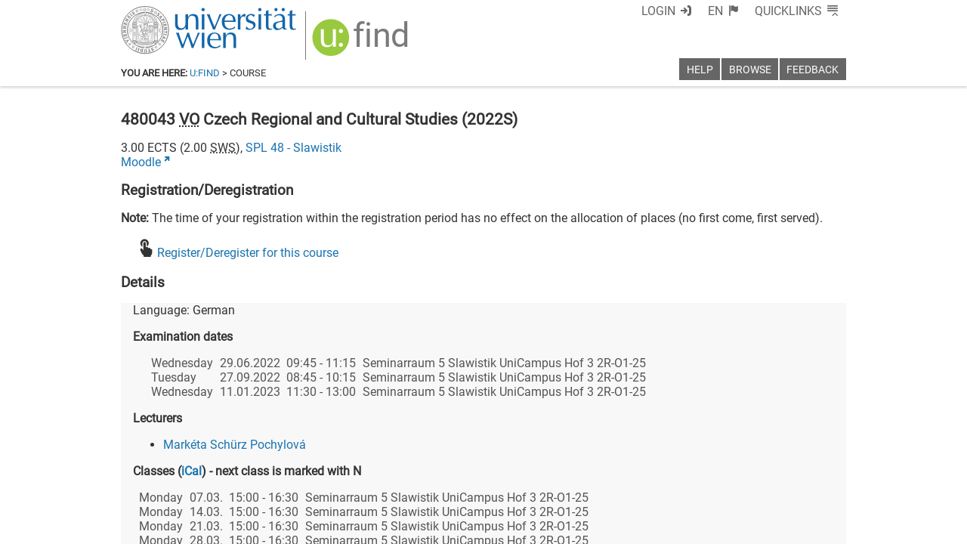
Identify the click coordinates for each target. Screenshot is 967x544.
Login (658, 11)
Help (700, 69)
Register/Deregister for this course (247, 253)
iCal (191, 471)
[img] (362, 43)
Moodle (141, 162)
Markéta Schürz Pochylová (234, 444)
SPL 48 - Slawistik (293, 148)
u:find (205, 73)
